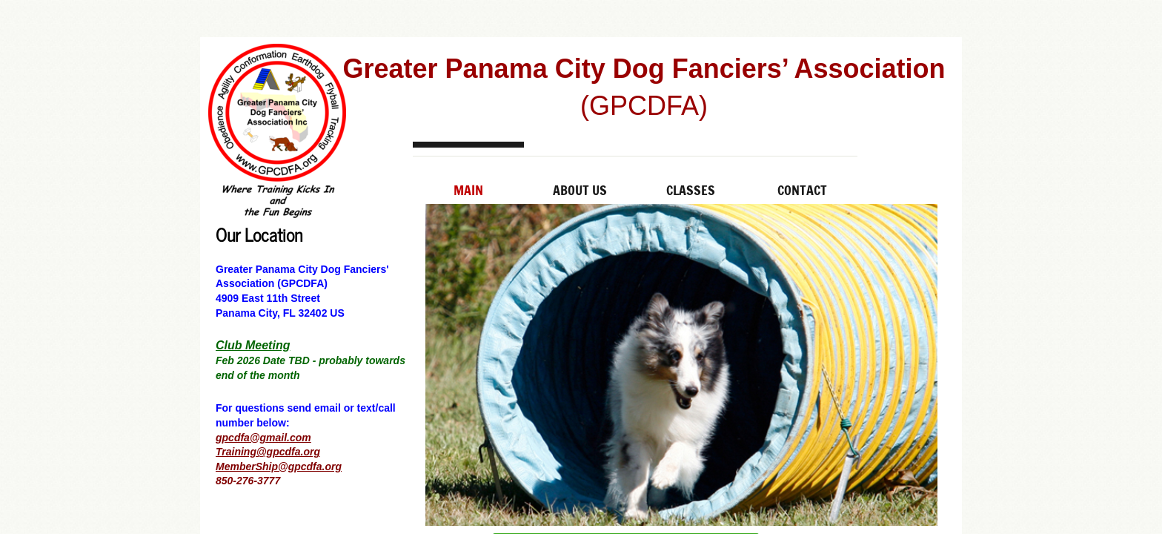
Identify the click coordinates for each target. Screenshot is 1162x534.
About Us (580, 190)
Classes (690, 190)
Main (468, 190)
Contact (802, 190)
